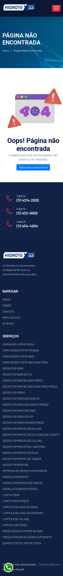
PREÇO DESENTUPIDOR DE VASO (23, 531)
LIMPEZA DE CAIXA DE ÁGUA (20, 507)
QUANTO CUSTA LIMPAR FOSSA (22, 543)
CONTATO (8, 311)
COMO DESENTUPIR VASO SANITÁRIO (25, 362)
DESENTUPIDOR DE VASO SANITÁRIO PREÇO (30, 386)
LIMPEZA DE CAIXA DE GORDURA (23, 513)
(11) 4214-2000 (27, 200)
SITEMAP (8, 323)
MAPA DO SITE (11, 317)
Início (6, 50)
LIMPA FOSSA (11, 495)
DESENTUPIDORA (14, 392)
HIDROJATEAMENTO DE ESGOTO (23, 482)
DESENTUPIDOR (13, 368)
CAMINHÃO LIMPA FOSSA (18, 344)
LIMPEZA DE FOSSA (15, 525)
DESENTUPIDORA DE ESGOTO (21, 398)
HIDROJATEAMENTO (15, 476)
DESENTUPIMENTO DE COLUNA (22, 440)
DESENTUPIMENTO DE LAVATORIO (24, 446)
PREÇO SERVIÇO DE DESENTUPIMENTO (27, 537)
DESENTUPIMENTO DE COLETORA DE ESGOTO (31, 434)
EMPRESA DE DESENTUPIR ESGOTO (25, 470)
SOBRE (7, 305)
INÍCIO (6, 299)
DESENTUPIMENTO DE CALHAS (22, 428)
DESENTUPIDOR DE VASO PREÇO (23, 380)
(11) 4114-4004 (27, 226)
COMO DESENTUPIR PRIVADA (21, 350)
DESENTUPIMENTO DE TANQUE (22, 458)
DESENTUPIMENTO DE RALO (20, 452)
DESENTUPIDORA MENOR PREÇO (23, 422)
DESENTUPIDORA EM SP (18, 416)
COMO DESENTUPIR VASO (18, 356)
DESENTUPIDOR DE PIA (17, 374)
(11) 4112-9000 (27, 213)
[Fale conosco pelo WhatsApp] (26, 568)
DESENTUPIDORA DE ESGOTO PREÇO (26, 404)
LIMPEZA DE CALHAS (16, 519)
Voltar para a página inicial (33, 167)
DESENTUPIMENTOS (15, 464)
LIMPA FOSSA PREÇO (16, 501)
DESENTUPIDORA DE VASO (19, 410)
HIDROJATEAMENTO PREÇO (20, 488)
